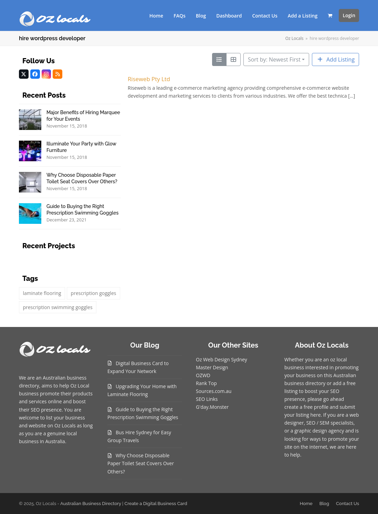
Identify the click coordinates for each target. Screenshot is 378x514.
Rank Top (206, 383)
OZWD (203, 375)
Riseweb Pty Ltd (149, 79)
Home (306, 503)
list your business (65, 417)
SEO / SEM (317, 422)
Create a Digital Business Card (156, 503)
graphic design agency (319, 430)
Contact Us (347, 503)
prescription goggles (93, 293)
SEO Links (207, 399)
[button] (330, 15)
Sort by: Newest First (274, 59)
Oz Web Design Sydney (221, 359)
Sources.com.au (213, 391)
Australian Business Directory (90, 503)
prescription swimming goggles (57, 307)
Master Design (212, 367)
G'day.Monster (212, 407)
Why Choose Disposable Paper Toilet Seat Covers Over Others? (140, 463)
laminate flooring (42, 293)
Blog (324, 503)
